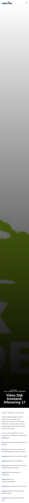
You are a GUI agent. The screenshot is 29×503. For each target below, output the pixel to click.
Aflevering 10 (5, 491)
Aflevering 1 (5, 437)
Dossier (15, 391)
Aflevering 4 (5, 456)
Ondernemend (22, 391)
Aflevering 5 (5, 461)
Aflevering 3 (5, 449)
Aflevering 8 (5, 479)
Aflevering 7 (5, 472)
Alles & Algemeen (8, 391)
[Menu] (26, 2)
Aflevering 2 (5, 442)
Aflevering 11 (5, 498)
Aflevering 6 (5, 465)
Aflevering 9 (5, 486)
